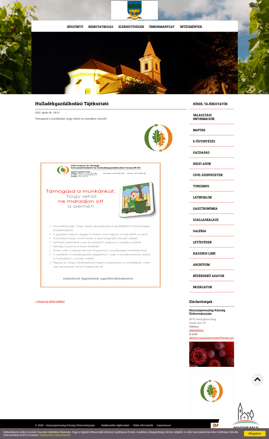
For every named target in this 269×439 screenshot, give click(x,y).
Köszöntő (75, 27)
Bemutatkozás (100, 27)
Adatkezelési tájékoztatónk (54, 435)
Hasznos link (204, 253)
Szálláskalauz (206, 220)
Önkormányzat (162, 27)
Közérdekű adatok (208, 276)
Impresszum (164, 425)
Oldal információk (143, 425)
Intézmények (191, 27)
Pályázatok (202, 287)
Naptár (199, 130)
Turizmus (201, 186)
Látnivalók (202, 197)
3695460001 (196, 330)
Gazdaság (201, 152)
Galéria (199, 231)
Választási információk (203, 117)
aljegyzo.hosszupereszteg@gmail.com (211, 337)
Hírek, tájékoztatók (210, 104)
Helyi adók (202, 164)
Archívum (201, 265)
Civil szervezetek (208, 175)
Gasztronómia (205, 208)
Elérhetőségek (131, 27)
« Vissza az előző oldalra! (50, 301)
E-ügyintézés (204, 141)
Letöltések (202, 242)
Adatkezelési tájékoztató (115, 425)
